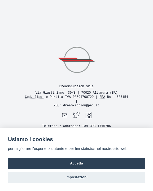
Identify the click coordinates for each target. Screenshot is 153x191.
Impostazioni (76, 177)
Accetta (76, 163)
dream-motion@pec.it (81, 105)
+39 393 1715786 (96, 126)
